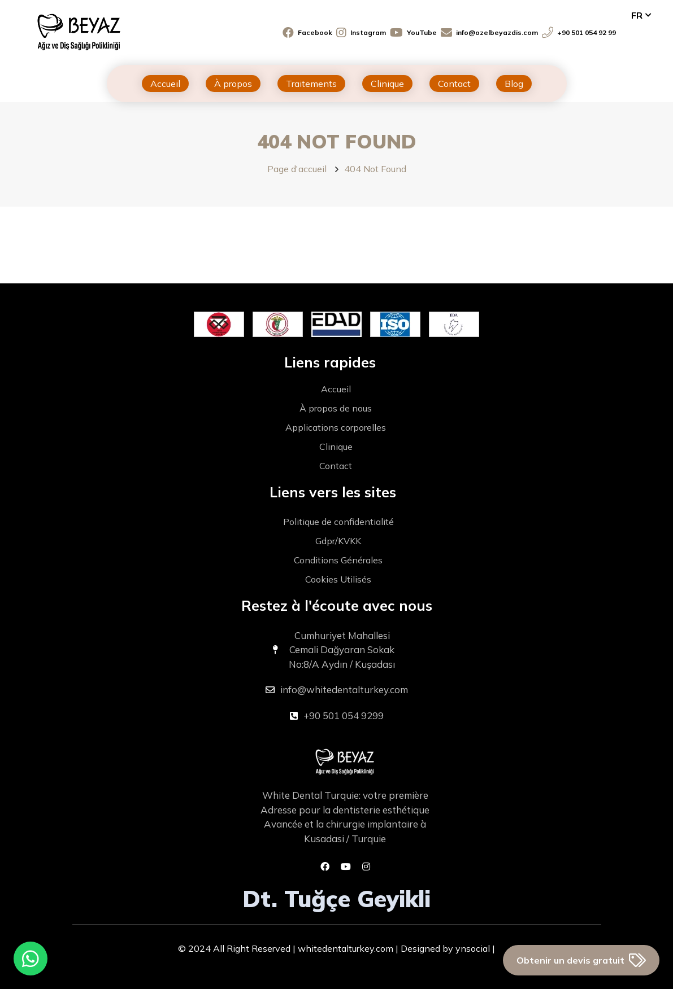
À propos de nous (335, 408)
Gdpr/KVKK (338, 540)
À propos (233, 83)
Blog (514, 83)
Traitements (311, 83)
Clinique (387, 83)
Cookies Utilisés (338, 579)
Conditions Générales (338, 560)
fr (636, 15)
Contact (454, 83)
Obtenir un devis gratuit (581, 960)
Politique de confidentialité (338, 521)
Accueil (165, 83)
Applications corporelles (335, 427)
